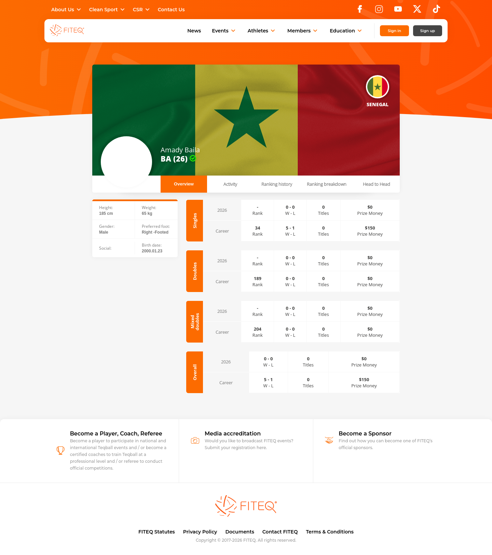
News (194, 31)
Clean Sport (107, 9)
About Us (66, 9)
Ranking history (276, 184)
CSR (142, 9)
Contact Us (171, 9)
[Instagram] (379, 11)
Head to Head (376, 184)
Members (303, 30)
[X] (417, 11)
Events (224, 30)
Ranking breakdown (326, 184)
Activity (230, 184)
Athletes (262, 30)
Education (346, 30)
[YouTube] (398, 11)
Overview (184, 183)
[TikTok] (436, 11)
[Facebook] (360, 11)
